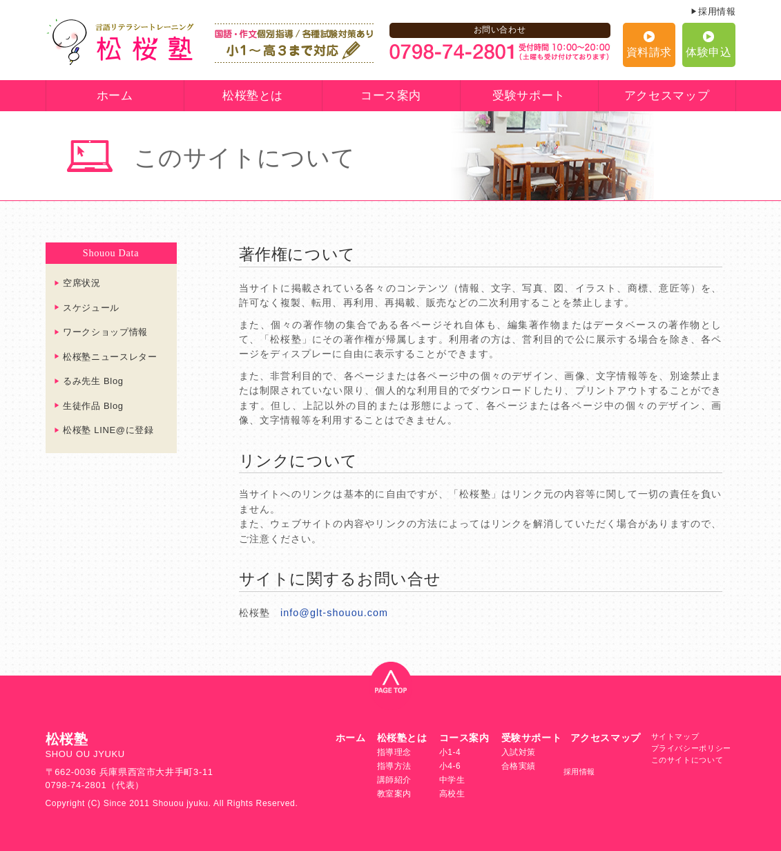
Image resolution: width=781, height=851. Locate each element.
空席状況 (82, 283)
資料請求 (649, 52)
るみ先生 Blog (93, 381)
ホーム (115, 95)
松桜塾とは (252, 95)
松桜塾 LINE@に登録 (108, 430)
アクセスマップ (667, 95)
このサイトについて (687, 760)
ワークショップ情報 (105, 332)
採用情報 (717, 11)
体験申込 (709, 52)
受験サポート (529, 95)
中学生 (452, 780)
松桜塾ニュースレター (110, 357)
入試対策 (519, 752)
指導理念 (394, 752)
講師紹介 (394, 780)
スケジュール (91, 308)
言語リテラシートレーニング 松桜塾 (120, 42)
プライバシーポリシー (691, 748)
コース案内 (390, 95)
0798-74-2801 (76, 785)
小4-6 (450, 766)
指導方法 (394, 766)
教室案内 (394, 794)
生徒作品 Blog (93, 406)
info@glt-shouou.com (334, 612)
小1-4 (450, 752)
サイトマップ (675, 736)
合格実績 (519, 766)
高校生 (452, 794)
